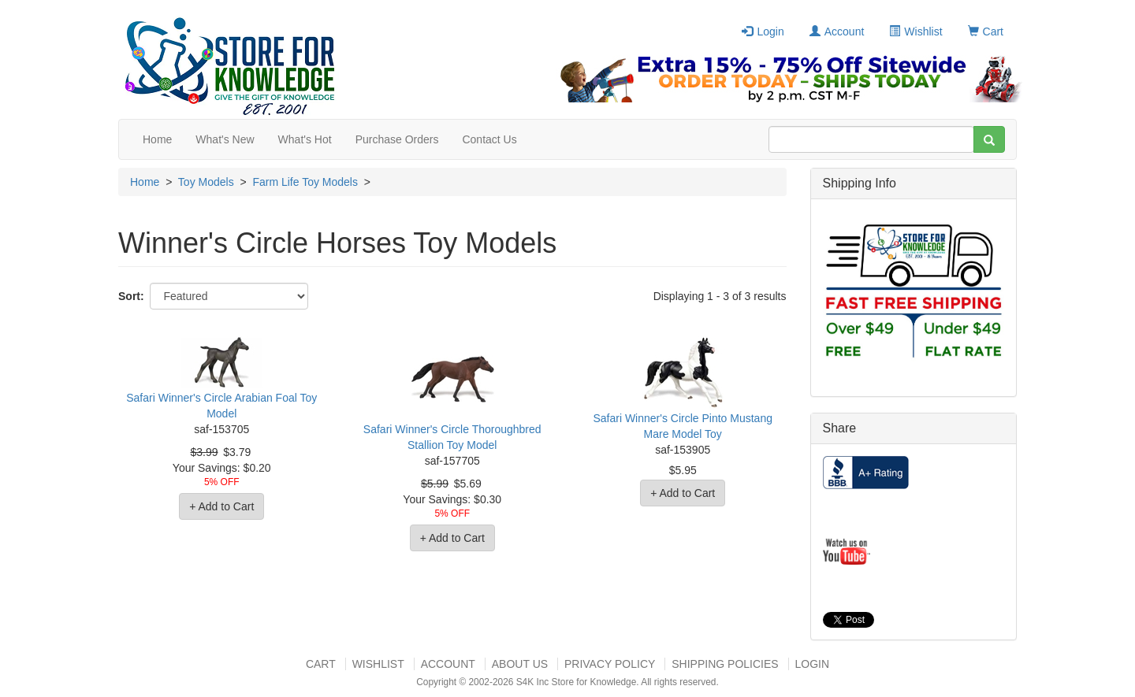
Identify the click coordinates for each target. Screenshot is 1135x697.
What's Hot (305, 139)
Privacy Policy (609, 664)
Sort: (131, 296)
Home (157, 139)
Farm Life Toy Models (305, 182)
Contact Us (489, 139)
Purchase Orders (397, 139)
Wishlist (915, 31)
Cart (985, 31)
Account (837, 31)
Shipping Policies (725, 664)
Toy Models (206, 182)
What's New (224, 139)
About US (520, 664)
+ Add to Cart (221, 506)
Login (762, 31)
